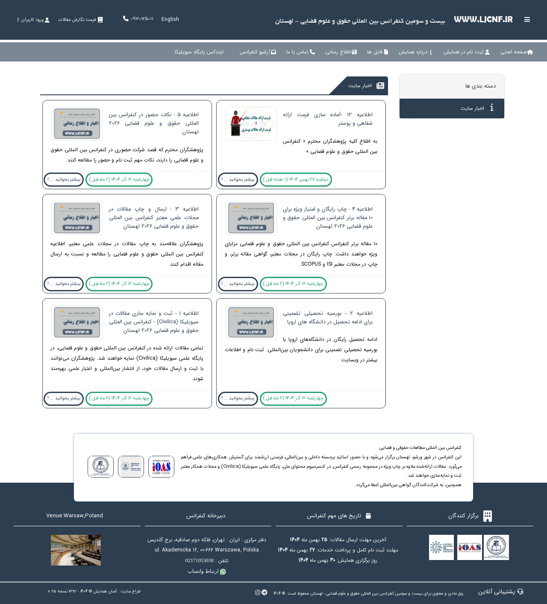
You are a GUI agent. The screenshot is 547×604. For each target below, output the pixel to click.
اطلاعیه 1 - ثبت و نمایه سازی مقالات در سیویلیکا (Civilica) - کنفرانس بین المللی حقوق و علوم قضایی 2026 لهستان (154, 322)
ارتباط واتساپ (207, 571)
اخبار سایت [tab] (477, 107)
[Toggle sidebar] (527, 19)
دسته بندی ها (480, 86)
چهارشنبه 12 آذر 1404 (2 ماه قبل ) (119, 179)
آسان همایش (105, 591)
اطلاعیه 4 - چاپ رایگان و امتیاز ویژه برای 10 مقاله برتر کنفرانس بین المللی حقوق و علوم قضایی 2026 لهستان (328, 218)
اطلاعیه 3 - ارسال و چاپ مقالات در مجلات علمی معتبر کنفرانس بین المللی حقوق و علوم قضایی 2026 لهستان (154, 218)
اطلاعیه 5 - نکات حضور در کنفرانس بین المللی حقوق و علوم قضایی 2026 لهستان (154, 123)
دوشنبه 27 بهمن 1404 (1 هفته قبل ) (295, 179)
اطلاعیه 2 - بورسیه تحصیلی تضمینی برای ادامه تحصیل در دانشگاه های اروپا (328, 317)
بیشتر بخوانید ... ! (237, 179)
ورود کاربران (33, 19)
